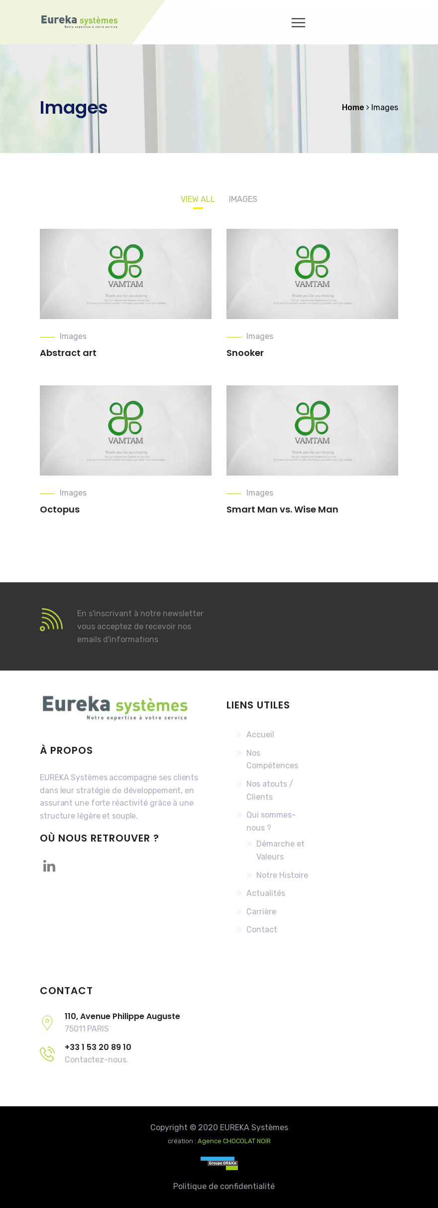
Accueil (260, 734)
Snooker (245, 352)
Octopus (60, 509)
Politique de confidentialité (224, 1186)
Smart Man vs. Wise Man (282, 509)
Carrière (261, 911)
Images (73, 336)
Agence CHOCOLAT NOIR (234, 1141)
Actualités (265, 893)
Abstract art (68, 352)
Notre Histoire (282, 875)
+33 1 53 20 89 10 (98, 1047)
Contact (261, 929)
